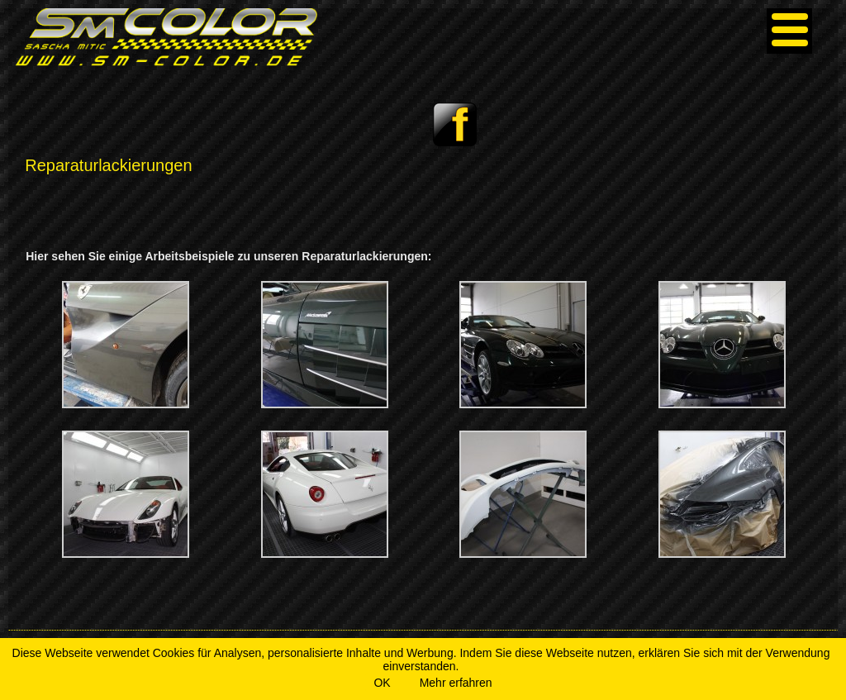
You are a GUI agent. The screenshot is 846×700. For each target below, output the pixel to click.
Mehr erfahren (456, 682)
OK (381, 682)
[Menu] (789, 31)
